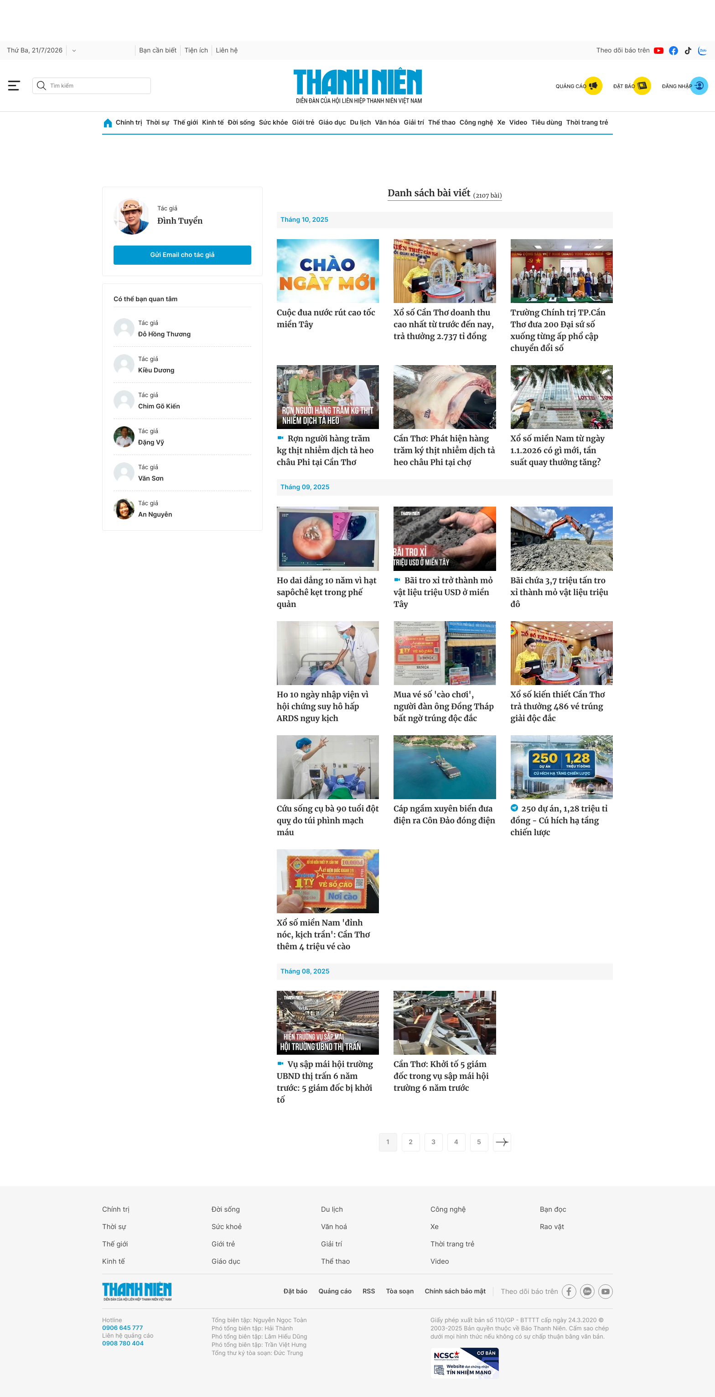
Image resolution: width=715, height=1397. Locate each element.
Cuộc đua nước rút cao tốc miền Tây (326, 319)
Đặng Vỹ (151, 442)
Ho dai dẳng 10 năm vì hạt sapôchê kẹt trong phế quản (327, 592)
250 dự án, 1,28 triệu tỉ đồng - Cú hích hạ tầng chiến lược (559, 820)
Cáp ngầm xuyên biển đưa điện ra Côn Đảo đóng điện (444, 815)
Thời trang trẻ (587, 122)
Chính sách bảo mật (455, 1291)
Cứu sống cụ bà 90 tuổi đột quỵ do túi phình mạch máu (328, 820)
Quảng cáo (335, 1291)
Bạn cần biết (157, 50)
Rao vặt (552, 1226)
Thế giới (185, 122)
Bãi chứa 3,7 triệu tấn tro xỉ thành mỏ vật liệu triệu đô (559, 592)
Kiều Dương (156, 370)
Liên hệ (227, 50)
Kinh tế (213, 122)
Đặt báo (295, 1291)
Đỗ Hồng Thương (164, 334)
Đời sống (241, 122)
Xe (501, 122)
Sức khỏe (273, 122)
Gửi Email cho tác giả (182, 255)
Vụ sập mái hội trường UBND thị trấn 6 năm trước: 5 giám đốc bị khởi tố (325, 1082)
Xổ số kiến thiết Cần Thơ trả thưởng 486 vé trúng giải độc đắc (558, 706)
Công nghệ (476, 122)
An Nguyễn (155, 514)
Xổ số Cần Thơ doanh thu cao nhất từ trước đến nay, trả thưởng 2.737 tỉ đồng (444, 324)
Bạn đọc (553, 1209)
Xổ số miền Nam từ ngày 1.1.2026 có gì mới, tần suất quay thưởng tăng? (558, 450)
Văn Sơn (151, 478)
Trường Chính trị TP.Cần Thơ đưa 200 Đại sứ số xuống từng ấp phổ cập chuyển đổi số (558, 330)
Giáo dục (332, 122)
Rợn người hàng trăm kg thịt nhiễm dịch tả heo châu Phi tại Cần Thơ (325, 450)
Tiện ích (196, 50)
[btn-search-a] (41, 85)
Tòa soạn (400, 1291)
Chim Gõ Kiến (159, 406)
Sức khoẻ (227, 1226)
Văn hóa (387, 122)
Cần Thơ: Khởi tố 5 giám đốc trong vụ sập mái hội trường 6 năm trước (441, 1076)
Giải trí (414, 122)
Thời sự (157, 122)
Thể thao (442, 122)
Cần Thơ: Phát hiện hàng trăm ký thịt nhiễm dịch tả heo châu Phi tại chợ (444, 450)
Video (518, 122)
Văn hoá (334, 1226)
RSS (369, 1291)
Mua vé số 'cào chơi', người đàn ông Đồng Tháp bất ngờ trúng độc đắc (444, 706)
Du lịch (360, 122)
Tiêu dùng (546, 122)
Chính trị (129, 122)
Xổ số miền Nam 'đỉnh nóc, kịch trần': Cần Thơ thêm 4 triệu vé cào (323, 935)
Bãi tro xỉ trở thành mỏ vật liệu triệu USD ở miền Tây (443, 592)
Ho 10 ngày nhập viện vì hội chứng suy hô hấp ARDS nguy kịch (322, 706)
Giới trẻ (303, 122)
